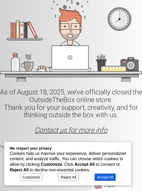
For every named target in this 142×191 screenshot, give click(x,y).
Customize (31, 177)
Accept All (105, 177)
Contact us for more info (71, 130)
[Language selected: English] (111, 186)
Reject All (68, 177)
